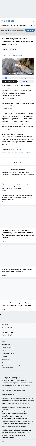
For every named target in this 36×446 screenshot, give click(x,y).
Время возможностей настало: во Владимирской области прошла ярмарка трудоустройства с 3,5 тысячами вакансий (18, 198)
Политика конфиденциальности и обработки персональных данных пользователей (16, 366)
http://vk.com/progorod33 (8, 418)
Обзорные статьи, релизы (8, 353)
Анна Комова (17, 56)
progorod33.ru (24, 407)
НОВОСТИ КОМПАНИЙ (7, 327)
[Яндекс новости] (26, 78)
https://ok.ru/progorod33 (21, 418)
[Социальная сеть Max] (26, 81)
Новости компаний (6, 362)
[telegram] (21, 162)
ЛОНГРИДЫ (5, 324)
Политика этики (6, 344)
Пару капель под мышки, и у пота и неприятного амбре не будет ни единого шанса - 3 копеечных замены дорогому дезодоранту (18, 187)
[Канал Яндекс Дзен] (10, 81)
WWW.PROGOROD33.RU (16, 374)
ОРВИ (5, 50)
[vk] (15, 162)
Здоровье (12, 50)
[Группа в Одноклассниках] (6, 335)
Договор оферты (6, 359)
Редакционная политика (8, 347)
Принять (30, 30)
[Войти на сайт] (33, 21)
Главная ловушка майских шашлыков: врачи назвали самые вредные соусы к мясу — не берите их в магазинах (18, 176)
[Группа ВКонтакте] (10, 78)
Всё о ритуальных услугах (8, 25)
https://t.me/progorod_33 (8, 420)
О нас (3, 341)
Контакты (4, 356)
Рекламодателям (21, 25)
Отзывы (4, 350)
